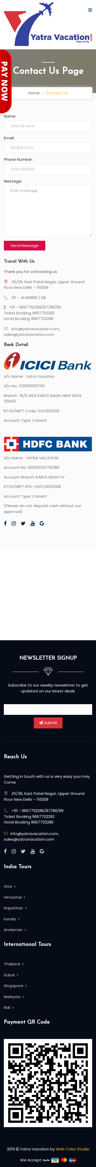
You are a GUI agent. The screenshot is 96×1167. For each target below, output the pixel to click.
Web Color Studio (72, 1149)
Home (34, 93)
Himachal (14, 897)
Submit (48, 722)
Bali (9, 1007)
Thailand (14, 964)
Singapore (15, 985)
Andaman (15, 929)
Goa (10, 886)
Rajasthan (15, 908)
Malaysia (14, 996)
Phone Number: (18, 159)
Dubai (11, 975)
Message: (13, 181)
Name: (10, 116)
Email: (9, 138)
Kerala (11, 919)
